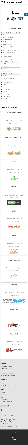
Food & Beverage (7, 59)
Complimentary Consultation (7, 373)
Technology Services (8, 94)
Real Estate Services (8, 78)
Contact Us (3, 394)
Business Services (7, 39)
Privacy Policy (4, 423)
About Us (3, 392)
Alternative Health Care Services (11, 32)
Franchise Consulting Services (7, 366)
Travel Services (7, 96)
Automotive (6, 34)
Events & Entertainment (9, 52)
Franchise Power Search (6, 385)
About (14, 435)
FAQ (2, 397)
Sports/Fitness (7, 89)
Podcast (3, 396)
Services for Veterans (5, 372)
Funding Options (4, 368)
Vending (5, 98)
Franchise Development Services (8, 375)
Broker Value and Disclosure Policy (9, 422)
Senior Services (7, 87)
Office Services (7, 71)
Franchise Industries (5, 384)
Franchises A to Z (4, 382)
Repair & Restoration (8, 82)
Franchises (14, 439)
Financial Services (7, 56)
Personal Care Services (9, 73)
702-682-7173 (7, 416)
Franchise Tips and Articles (6, 401)
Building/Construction (8, 37)
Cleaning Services (7, 44)
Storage (5, 91)
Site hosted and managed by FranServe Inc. (10, 426)
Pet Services (6, 75)
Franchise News (4, 399)
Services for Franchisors (6, 370)
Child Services (6, 42)
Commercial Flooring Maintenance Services (8, 47)
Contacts (14, 442)
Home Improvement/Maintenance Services (10, 65)
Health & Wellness (8, 61)
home (14, 432)
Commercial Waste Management (11, 50)
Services (14, 437)
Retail (4, 84)
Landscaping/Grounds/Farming (11, 68)
